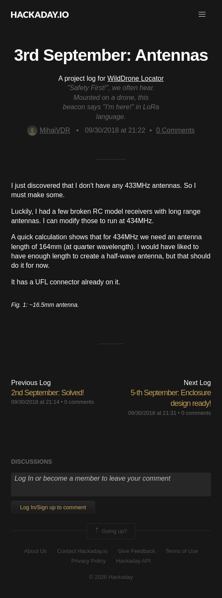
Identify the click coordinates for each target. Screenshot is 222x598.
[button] (202, 14)
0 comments (79, 402)
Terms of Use (182, 551)
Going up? (110, 531)
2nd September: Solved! (47, 392)
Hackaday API (133, 561)
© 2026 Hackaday (111, 577)
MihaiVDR (48, 130)
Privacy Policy (88, 561)
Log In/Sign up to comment (53, 507)
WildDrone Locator (135, 78)
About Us (35, 551)
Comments (175, 130)
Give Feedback (136, 551)
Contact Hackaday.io (82, 551)
